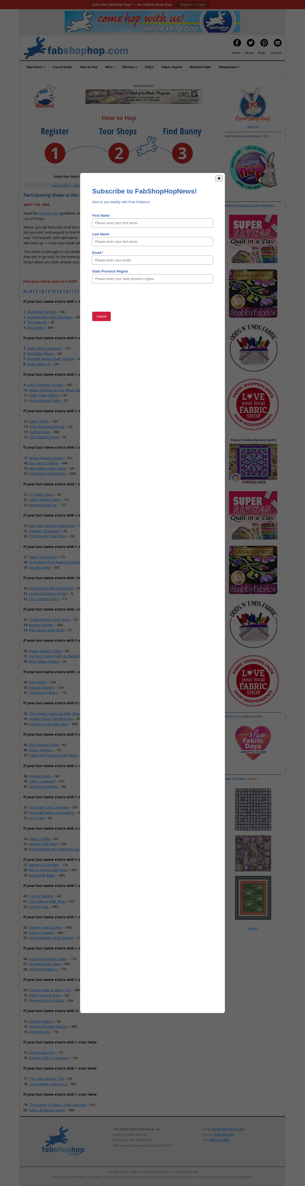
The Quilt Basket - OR (46, 1078)
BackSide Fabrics (40, 353)
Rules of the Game (104, 213)
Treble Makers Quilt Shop (49, 619)
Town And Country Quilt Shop (52, 755)
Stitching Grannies (43, 786)
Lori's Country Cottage (45, 384)
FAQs (148, 185)
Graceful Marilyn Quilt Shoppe (50, 358)
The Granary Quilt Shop (47, 536)
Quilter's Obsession (44, 531)
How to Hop (88, 67)
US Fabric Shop (41, 494)
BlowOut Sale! (200, 67)
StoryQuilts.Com (42, 1052)
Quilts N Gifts (39, 838)
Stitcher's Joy (39, 1031)
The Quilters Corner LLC (48, 1084)
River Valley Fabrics (44, 661)
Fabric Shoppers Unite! (47, 1110)
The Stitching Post (44, 437)
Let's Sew (36, 818)
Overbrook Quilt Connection (51, 588)
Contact (276, 52)
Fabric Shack (39, 421)
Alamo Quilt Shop (43, 557)
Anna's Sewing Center (46, 458)
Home (236, 52)
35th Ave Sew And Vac (46, 426)
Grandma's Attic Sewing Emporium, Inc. (60, 562)
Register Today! (192, 4)
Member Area (98, 185)
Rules (262, 52)
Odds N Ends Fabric (45, 499)
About (249, 52)
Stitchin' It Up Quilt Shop (48, 724)
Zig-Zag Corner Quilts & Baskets (55, 656)
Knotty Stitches (41, 625)
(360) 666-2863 (219, 1140)
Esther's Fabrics (41, 932)
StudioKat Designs (42, 311)
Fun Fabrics (38, 682)
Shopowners (229, 67)
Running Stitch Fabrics (46, 1000)
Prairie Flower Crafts (45, 651)
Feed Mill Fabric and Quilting (51, 812)
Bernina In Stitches (44, 865)
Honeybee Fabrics (43, 692)
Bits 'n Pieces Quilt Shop (48, 870)
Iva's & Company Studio (48, 958)
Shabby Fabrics (41, 1021)
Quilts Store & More (45, 995)
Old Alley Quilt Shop (44, 964)
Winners (130, 67)
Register (78, 185)
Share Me (253, 126)
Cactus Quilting (41, 896)
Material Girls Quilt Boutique (49, 317)
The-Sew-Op (37, 322)
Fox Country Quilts (44, 599)
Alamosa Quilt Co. (43, 505)
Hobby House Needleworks (51, 718)
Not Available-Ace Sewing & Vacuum (58, 849)
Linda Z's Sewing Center (48, 593)
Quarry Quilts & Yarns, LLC (50, 990)
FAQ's (149, 67)
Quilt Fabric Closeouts (44, 348)
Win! (110, 67)
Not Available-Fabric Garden (51, 937)
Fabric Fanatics (41, 750)
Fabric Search (172, 67)
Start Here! (35, 67)
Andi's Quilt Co (38, 364)
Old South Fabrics (43, 969)
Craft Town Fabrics (44, 395)
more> (258, 717)
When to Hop (177, 185)
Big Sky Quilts (40, 567)
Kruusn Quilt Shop (43, 843)
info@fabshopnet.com (228, 1129)
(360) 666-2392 (224, 1134)
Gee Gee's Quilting (43, 463)
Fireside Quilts (40, 776)
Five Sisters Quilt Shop (46, 630)
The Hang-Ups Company (49, 807)
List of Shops (62, 67)
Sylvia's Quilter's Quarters (49, 1058)
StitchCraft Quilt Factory (48, 1026)
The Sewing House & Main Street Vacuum (62, 713)
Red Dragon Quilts (43, 744)
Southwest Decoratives (47, 473)
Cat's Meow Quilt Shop (47, 901)
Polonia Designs (42, 687)
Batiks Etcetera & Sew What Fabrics (57, 390)
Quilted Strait (39, 432)
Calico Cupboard (42, 781)
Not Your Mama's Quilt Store (52, 525)
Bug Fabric (35, 327)
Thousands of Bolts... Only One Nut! (57, 1104)
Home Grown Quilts (44, 400)
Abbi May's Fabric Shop (47, 468)
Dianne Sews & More (45, 927)
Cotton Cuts (39, 906)
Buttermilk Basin (42, 875)
